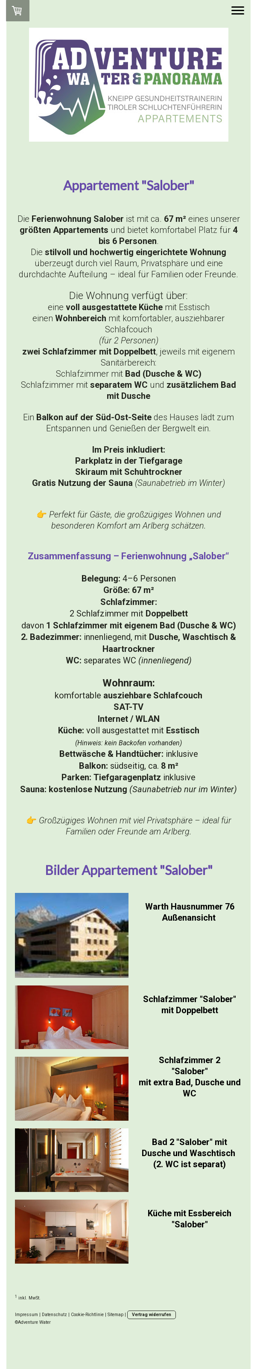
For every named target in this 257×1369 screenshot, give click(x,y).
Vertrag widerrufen (151, 1314)
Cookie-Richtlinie (87, 1314)
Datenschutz (54, 1314)
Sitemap (115, 1314)
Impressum (26, 1314)
